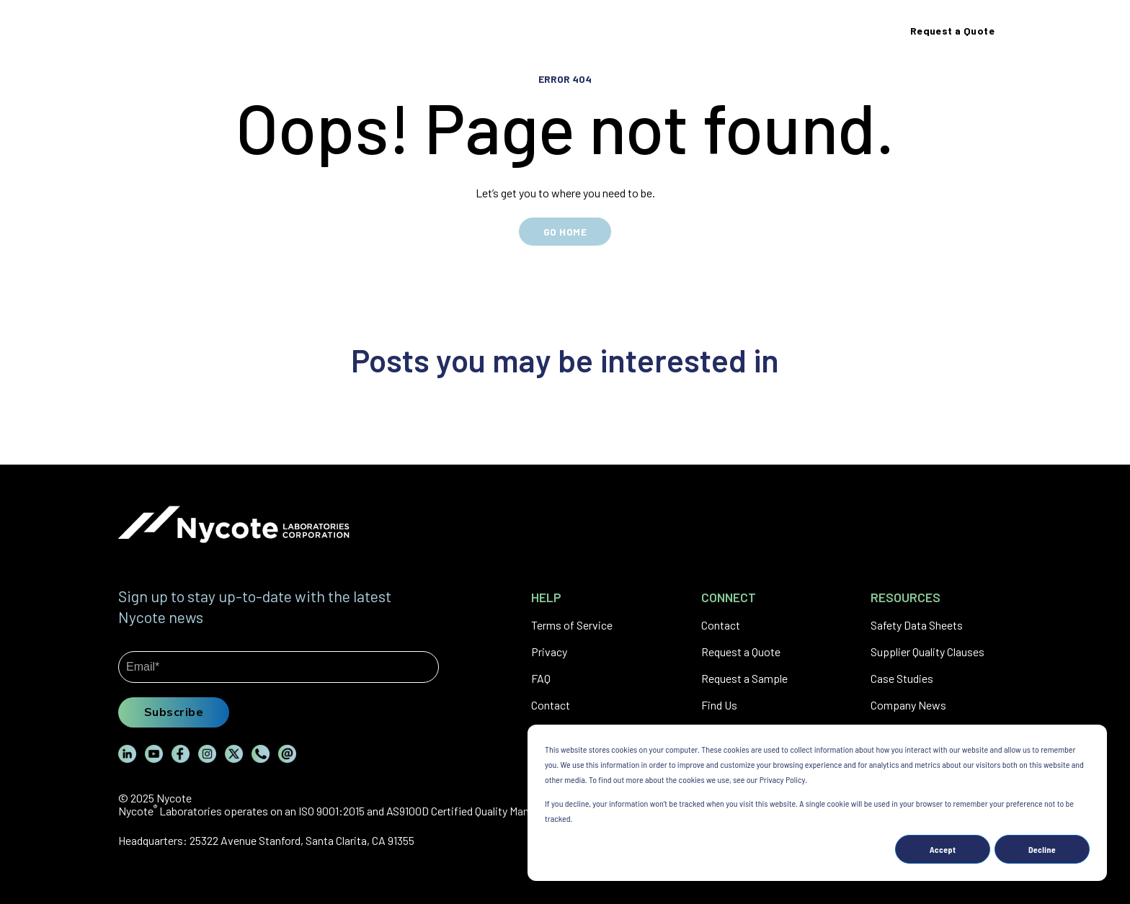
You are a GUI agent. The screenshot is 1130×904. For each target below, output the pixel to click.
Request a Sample (744, 678)
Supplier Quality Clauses (927, 651)
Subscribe (173, 711)
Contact (550, 705)
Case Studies (902, 678)
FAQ (541, 678)
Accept (943, 849)
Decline (1042, 849)
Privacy (549, 651)
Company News (908, 705)
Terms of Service (572, 625)
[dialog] (817, 803)
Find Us (719, 705)
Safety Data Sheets (917, 625)
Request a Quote (740, 651)
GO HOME (565, 231)
